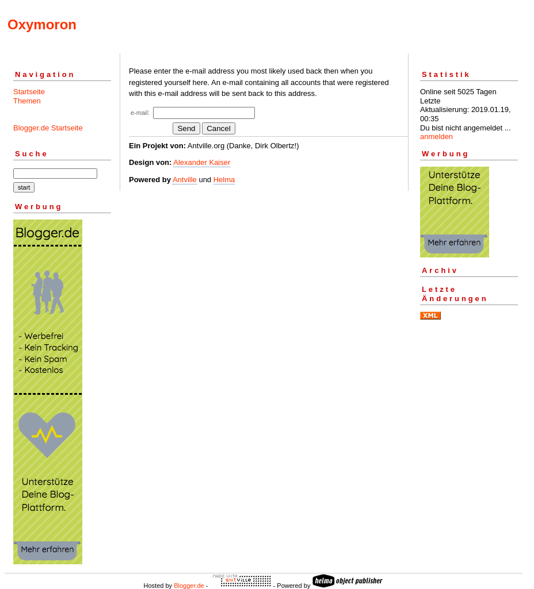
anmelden (436, 136)
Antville (185, 179)
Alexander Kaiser (201, 162)
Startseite (29, 91)
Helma (224, 179)
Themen (27, 101)
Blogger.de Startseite (48, 128)
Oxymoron (42, 24)
